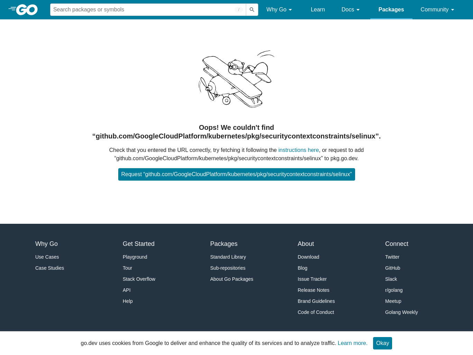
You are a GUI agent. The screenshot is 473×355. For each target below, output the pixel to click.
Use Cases (47, 257)
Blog (302, 268)
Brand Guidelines (316, 301)
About (306, 243)
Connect (396, 243)
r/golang (394, 290)
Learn (318, 9)
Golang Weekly (401, 312)
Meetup (393, 301)
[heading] (29, 9)
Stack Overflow (139, 279)
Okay (382, 343)
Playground (135, 257)
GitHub (392, 268)
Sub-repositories (227, 268)
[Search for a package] (148, 9)
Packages (391, 9)
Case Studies (49, 268)
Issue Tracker (312, 279)
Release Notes (314, 290)
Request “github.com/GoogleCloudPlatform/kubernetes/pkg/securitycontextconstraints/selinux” (236, 174)
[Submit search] (252, 9)
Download (308, 257)
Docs (352, 10)
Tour (127, 268)
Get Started (139, 243)
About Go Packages (231, 279)
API (127, 290)
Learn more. (353, 343)
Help (128, 301)
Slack (391, 279)
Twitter (392, 257)
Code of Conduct (316, 312)
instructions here (298, 150)
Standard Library (228, 257)
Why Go (280, 10)
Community (438, 10)
